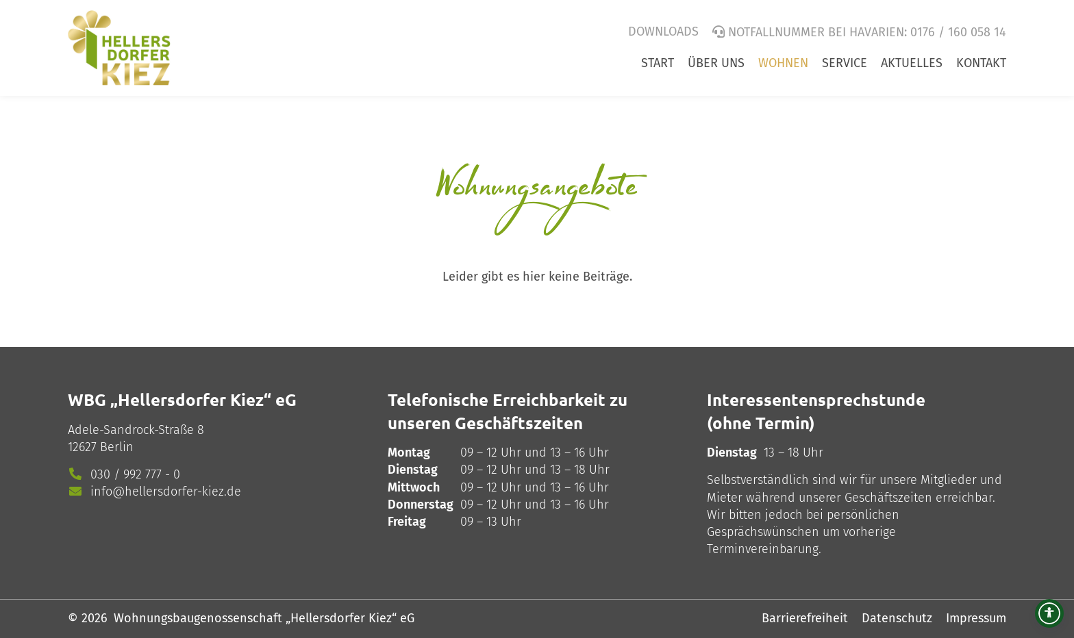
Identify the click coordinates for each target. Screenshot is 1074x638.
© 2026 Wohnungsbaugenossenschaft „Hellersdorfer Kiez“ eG (241, 618)
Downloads (663, 31)
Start (657, 63)
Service (844, 63)
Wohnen (783, 63)
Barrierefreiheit (805, 618)
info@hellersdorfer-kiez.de (165, 491)
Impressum (976, 618)
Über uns (716, 63)
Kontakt (981, 63)
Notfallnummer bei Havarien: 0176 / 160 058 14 (867, 32)
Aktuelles (911, 63)
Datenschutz (897, 618)
